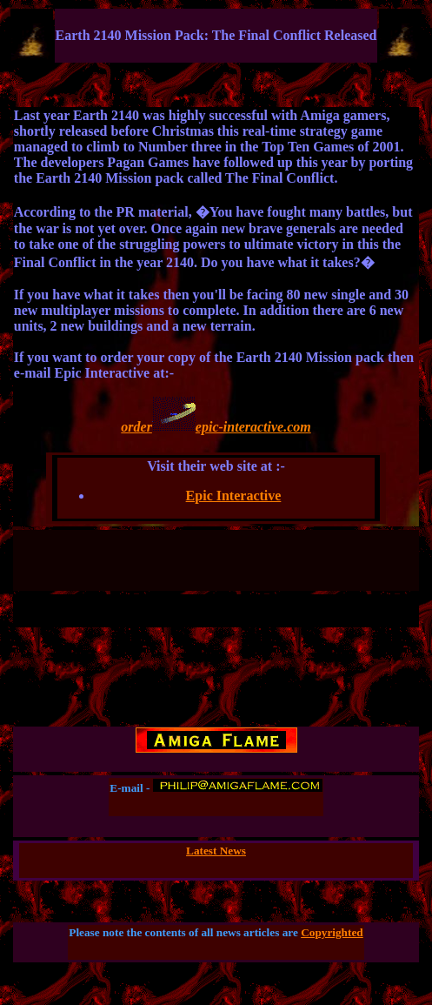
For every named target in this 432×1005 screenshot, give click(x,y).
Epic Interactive (234, 495)
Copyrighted (332, 932)
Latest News (216, 850)
